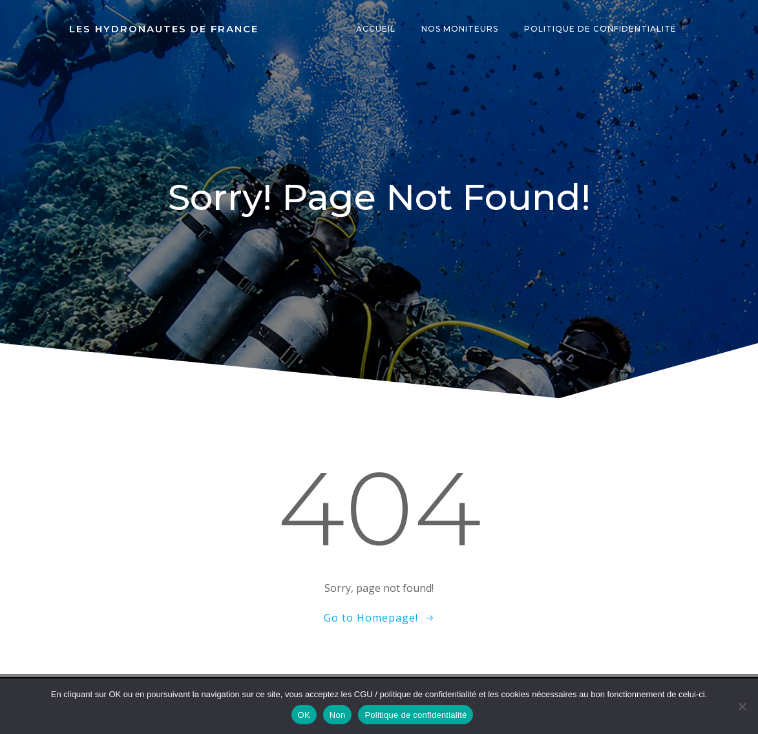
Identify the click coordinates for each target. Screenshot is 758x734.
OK (304, 715)
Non (338, 715)
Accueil (375, 29)
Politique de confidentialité (600, 29)
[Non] (741, 706)
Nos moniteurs (459, 29)
